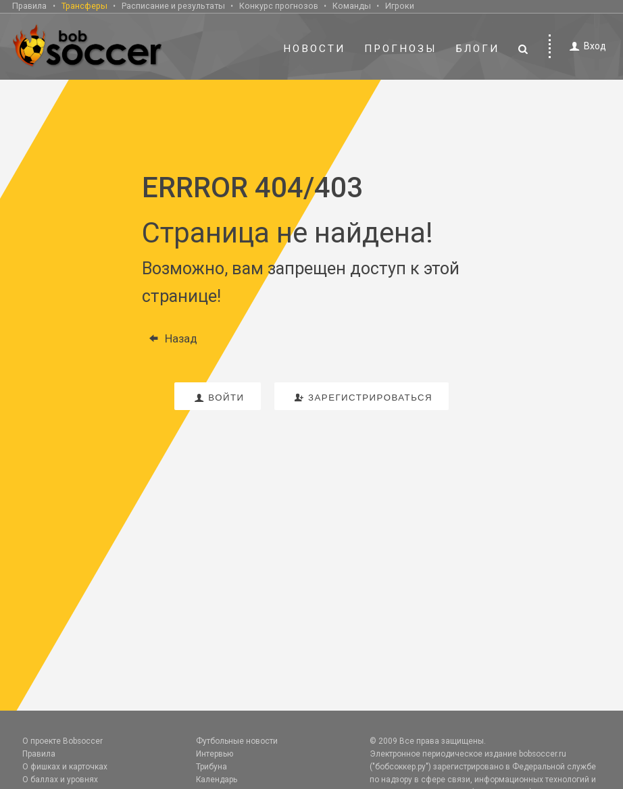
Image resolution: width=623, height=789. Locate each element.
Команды (351, 6)
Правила (29, 6)
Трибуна (211, 766)
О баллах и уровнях (60, 779)
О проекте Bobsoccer (62, 741)
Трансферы (84, 6)
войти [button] (218, 397)
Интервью (214, 754)
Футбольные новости (237, 741)
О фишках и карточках (64, 766)
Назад (169, 338)
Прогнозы (400, 49)
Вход (585, 46)
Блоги (477, 49)
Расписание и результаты (173, 6)
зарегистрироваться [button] (362, 397)
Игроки (399, 6)
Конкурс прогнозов (278, 6)
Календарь (216, 779)
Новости (314, 49)
